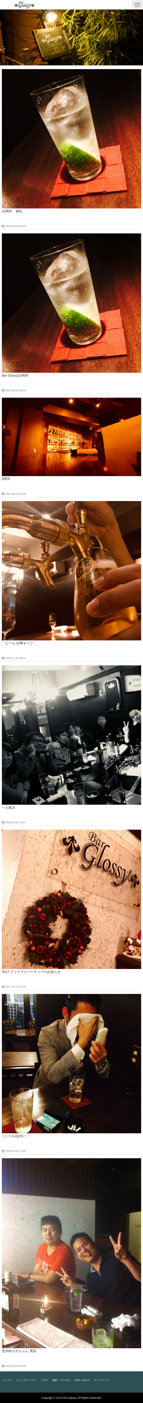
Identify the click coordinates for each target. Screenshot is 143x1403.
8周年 (6, 479)
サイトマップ (101, 1380)
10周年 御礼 (12, 211)
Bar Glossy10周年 (15, 375)
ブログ (44, 1380)
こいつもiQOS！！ (16, 1136)
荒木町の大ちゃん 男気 (19, 1351)
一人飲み (8, 807)
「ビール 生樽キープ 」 (19, 643)
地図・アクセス (61, 1380)
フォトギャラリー (26, 1380)
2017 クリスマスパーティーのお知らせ (31, 972)
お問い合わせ (82, 1380)
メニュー (7, 1380)
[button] (137, 4)
